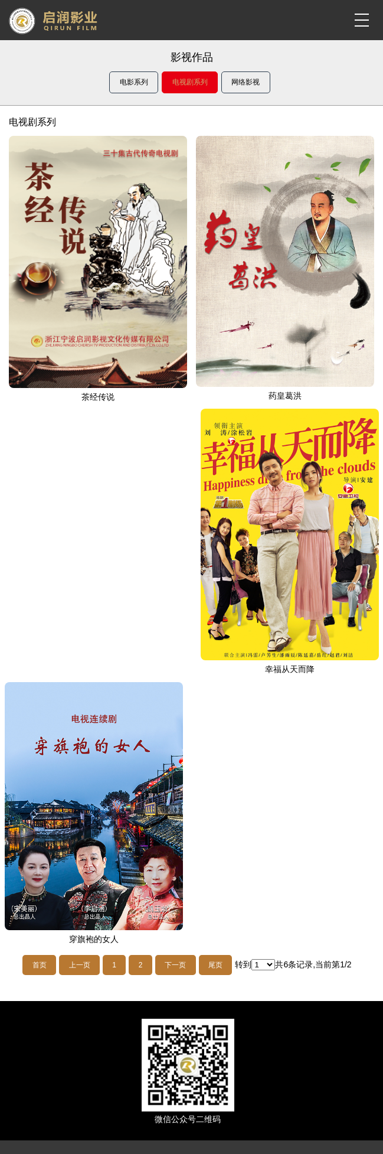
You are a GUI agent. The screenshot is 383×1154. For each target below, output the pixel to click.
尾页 (215, 965)
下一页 (175, 965)
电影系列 (134, 82)
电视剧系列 (190, 82)
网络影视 (245, 82)
